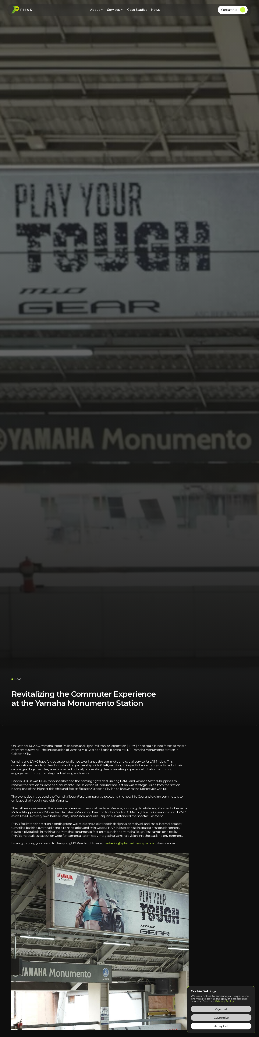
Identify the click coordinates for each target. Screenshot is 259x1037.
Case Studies (137, 10)
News (155, 10)
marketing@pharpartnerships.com (129, 843)
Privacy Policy (224, 1001)
